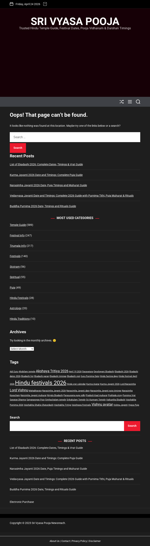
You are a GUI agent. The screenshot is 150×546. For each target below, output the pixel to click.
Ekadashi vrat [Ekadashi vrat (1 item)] (73, 376)
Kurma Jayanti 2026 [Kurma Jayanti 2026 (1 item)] (110, 384)
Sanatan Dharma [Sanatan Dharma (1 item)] (18, 399)
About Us (55, 541)
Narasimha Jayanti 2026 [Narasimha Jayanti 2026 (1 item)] (54, 390)
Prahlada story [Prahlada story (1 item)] (115, 395)
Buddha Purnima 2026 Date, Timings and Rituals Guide (43, 206)
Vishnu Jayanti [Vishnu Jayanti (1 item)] (120, 405)
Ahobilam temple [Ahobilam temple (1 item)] (27, 371)
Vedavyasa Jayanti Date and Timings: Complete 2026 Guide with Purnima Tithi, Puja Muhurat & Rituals (72, 195)
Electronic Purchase (22, 501)
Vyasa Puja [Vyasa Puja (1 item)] (133, 405)
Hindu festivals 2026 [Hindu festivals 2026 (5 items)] (40, 382)
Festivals (15, 256)
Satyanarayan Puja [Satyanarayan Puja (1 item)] (36, 399)
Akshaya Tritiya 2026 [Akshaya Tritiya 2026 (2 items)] (52, 371)
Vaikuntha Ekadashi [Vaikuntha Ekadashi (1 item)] (115, 399)
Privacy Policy (79, 541)
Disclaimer (95, 541)
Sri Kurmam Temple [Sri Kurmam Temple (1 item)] (96, 399)
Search (15, 417)
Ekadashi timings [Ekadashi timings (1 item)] (58, 376)
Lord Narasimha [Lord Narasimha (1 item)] (128, 384)
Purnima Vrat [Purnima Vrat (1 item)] (129, 395)
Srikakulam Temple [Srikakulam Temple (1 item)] (76, 399)
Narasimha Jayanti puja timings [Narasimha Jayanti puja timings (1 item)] (105, 390)
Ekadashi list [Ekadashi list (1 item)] (27, 376)
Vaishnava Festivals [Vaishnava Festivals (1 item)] (81, 405)
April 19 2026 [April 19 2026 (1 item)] (75, 371)
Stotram (15, 266)
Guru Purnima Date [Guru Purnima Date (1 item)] (90, 376)
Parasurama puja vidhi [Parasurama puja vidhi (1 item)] (74, 395)
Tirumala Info (18, 245)
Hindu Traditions (20, 318)
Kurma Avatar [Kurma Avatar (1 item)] (93, 384)
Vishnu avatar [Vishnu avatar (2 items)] (102, 404)
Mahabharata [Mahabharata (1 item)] (35, 390)
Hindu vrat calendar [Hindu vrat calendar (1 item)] (76, 384)
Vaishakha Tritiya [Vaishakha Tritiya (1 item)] (62, 405)
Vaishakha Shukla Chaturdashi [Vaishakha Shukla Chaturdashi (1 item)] (39, 405)
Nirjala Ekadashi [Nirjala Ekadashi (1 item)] (55, 395)
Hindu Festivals (19, 297)
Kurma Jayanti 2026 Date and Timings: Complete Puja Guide (46, 174)
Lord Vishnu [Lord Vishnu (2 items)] (19, 390)
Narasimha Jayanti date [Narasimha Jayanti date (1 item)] (78, 390)
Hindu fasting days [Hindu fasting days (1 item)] (109, 376)
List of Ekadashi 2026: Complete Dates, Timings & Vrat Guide (46, 164)
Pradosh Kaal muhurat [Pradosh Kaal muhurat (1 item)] (96, 395)
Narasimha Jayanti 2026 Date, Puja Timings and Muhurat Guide (48, 185)
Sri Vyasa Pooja (75, 21)
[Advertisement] (75, 59)
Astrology (15, 308)
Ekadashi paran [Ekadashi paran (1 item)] (41, 376)
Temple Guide (18, 224)
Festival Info (17, 235)
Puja (12, 287)
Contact (65, 541)
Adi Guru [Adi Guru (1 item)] (14, 371)
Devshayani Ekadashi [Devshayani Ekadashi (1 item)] (104, 371)
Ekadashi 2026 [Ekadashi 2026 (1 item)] (122, 371)
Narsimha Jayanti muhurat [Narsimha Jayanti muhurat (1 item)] (33, 395)
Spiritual (15, 277)
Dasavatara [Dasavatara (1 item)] (87, 371)
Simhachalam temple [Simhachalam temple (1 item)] (55, 399)
